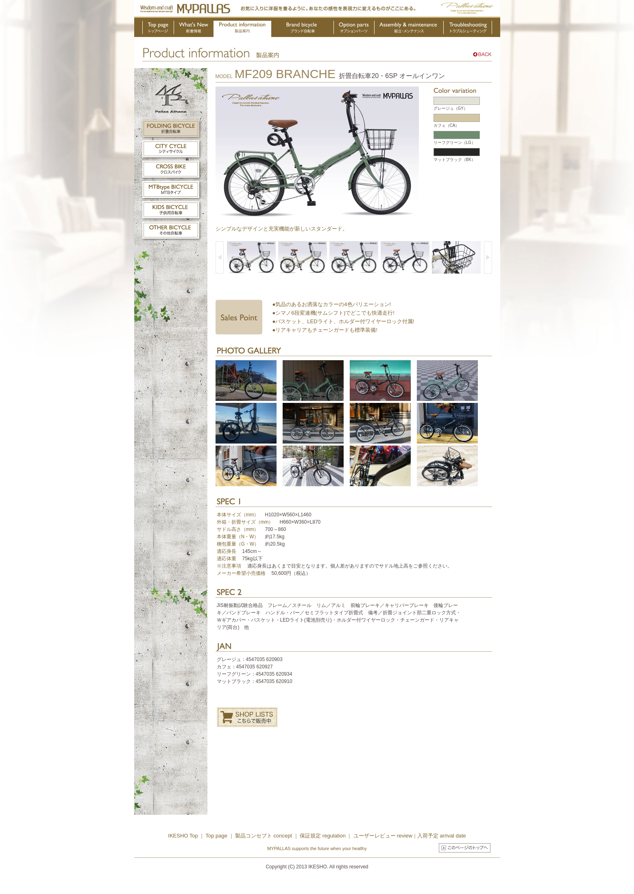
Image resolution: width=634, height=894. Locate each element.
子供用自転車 (170, 209)
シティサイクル (170, 148)
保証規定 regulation (322, 836)
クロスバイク (170, 169)
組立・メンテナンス (409, 29)
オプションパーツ (354, 29)
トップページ (158, 29)
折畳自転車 (170, 128)
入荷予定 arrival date (441, 836)
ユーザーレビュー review (382, 836)
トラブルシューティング (468, 29)
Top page (217, 836)
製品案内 (242, 29)
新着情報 (194, 29)
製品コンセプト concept (264, 836)
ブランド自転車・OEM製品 (302, 29)
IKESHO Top (183, 836)
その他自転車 (170, 230)
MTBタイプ (170, 189)
